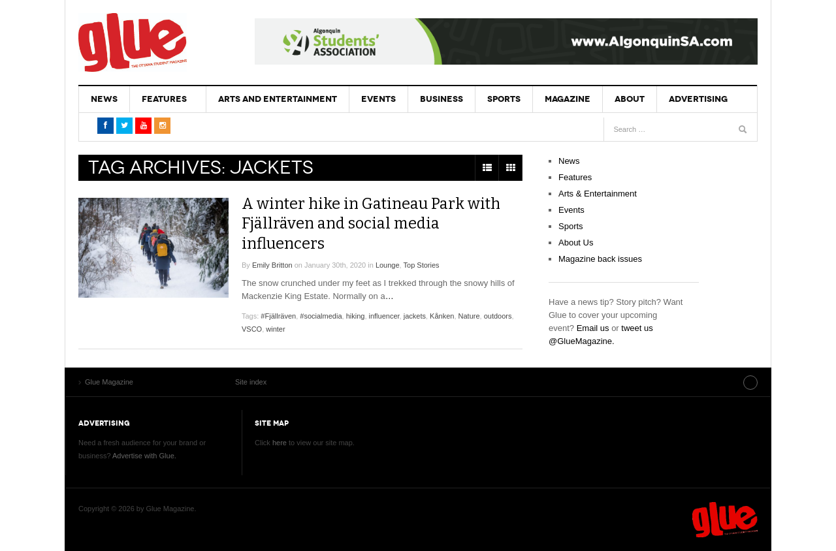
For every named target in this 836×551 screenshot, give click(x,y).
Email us (593, 328)
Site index (724, 382)
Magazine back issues (600, 259)
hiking (355, 315)
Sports (497, 98)
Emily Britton (272, 264)
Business (436, 98)
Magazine (560, 98)
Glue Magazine (132, 42)
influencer (384, 315)
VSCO (252, 328)
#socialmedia (321, 315)
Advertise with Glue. (144, 456)
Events (374, 98)
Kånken (442, 315)
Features (162, 98)
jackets (415, 315)
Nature (469, 315)
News (103, 98)
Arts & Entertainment (597, 193)
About (620, 98)
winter (275, 328)
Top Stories (422, 264)
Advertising (687, 98)
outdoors (498, 315)
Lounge (388, 264)
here (279, 443)
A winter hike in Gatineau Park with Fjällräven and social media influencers (374, 223)
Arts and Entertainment (275, 98)
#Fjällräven (278, 315)
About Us (575, 242)
